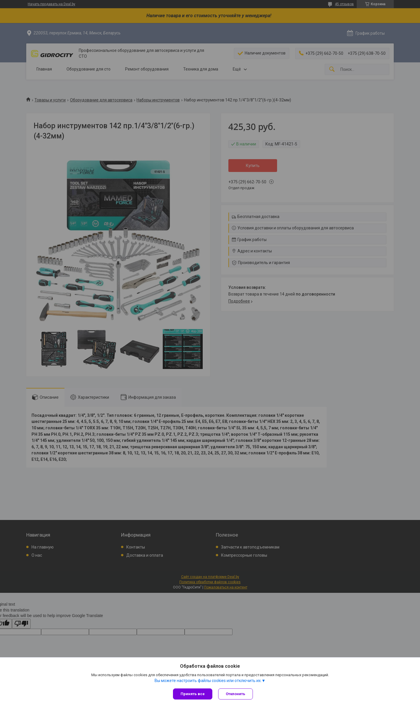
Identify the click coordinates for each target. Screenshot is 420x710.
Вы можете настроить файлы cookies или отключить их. (208, 680)
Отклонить (235, 694)
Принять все (193, 694)
